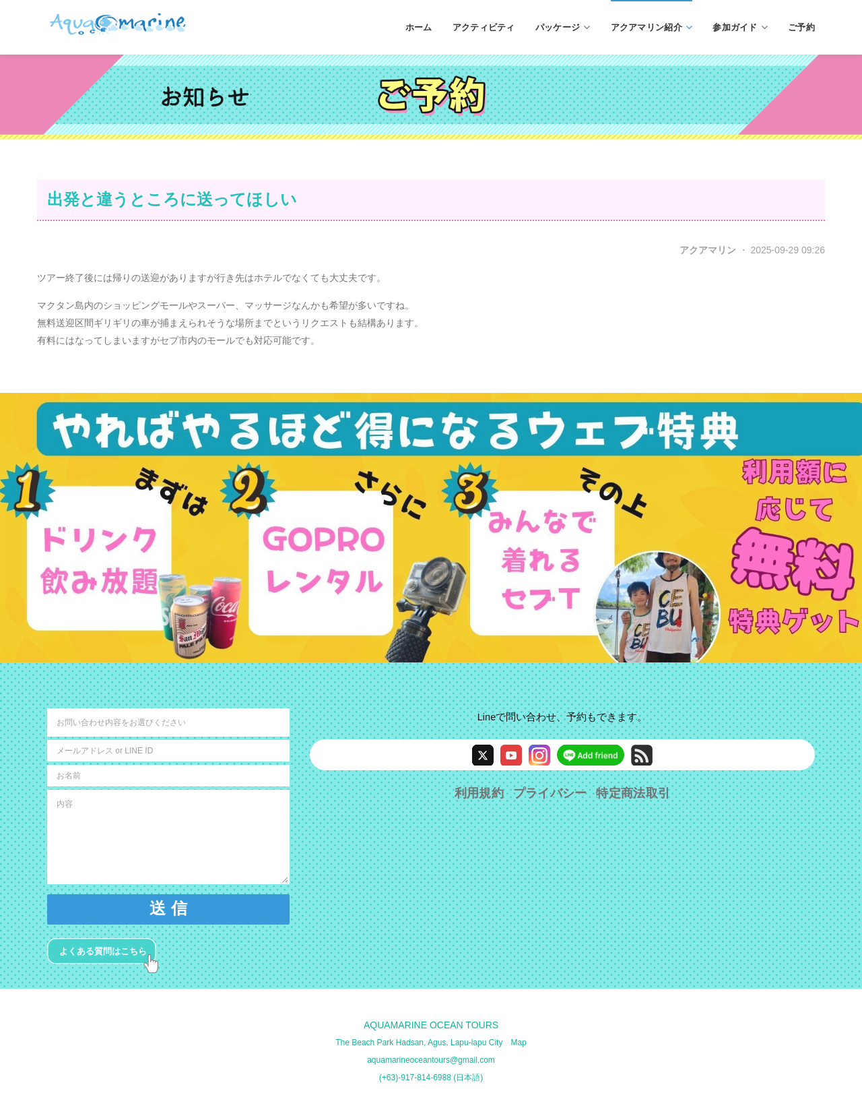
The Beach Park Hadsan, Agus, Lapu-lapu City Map (431, 1042)
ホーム (418, 27)
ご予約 (801, 27)
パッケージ (563, 27)
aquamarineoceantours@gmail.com (431, 1060)
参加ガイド (740, 27)
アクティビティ (484, 27)
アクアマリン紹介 (652, 27)
